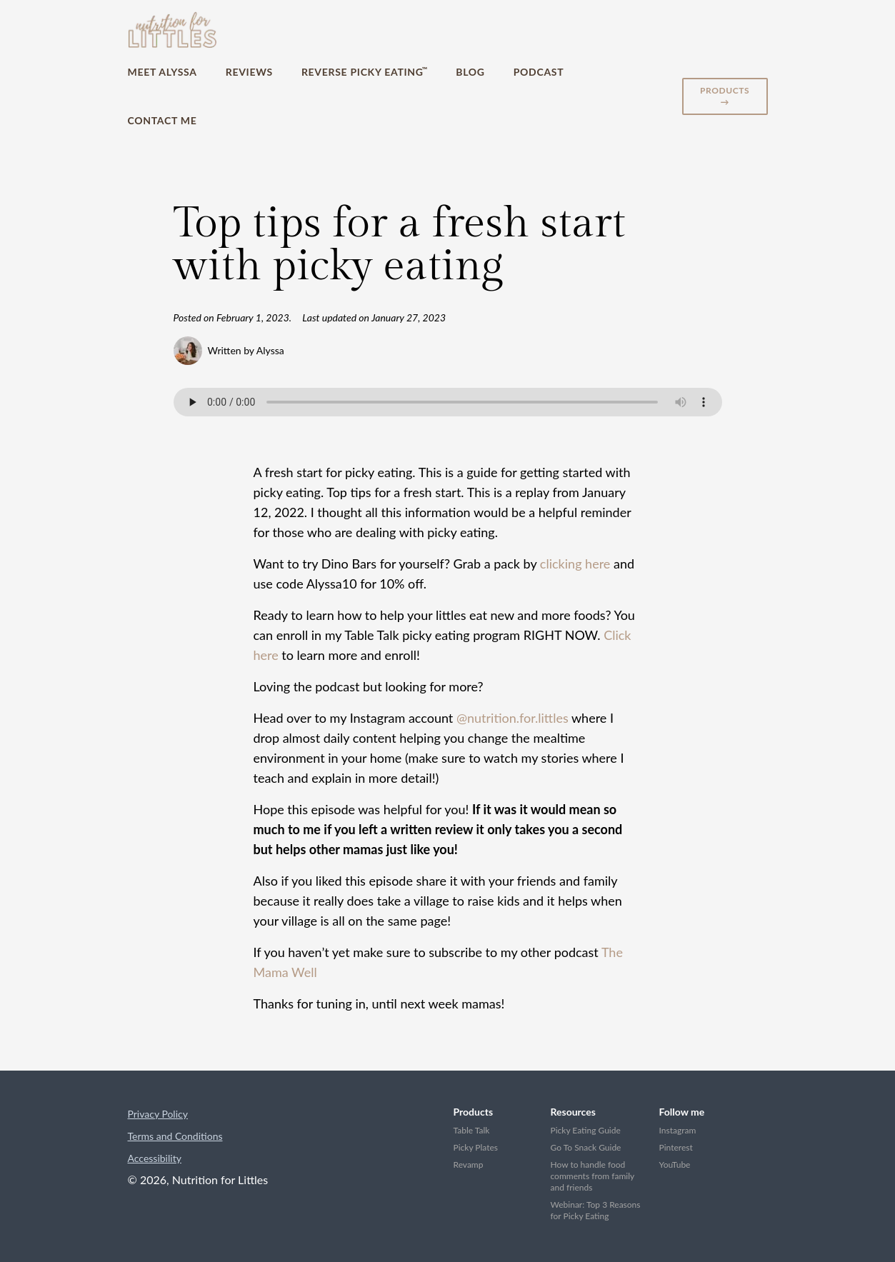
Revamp (469, 1164)
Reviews (249, 72)
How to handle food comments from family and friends (592, 1176)
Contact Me (162, 120)
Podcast (539, 72)
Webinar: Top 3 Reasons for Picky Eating (596, 1210)
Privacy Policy (158, 1114)
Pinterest (676, 1147)
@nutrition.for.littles (512, 718)
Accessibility (154, 1158)
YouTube (675, 1164)
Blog (470, 72)
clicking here (575, 563)
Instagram (677, 1130)
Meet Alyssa (162, 72)
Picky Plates (476, 1147)
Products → (724, 96)
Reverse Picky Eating (364, 71)
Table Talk (472, 1130)
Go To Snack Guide (586, 1147)
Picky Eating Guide (586, 1130)
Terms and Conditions (175, 1136)
